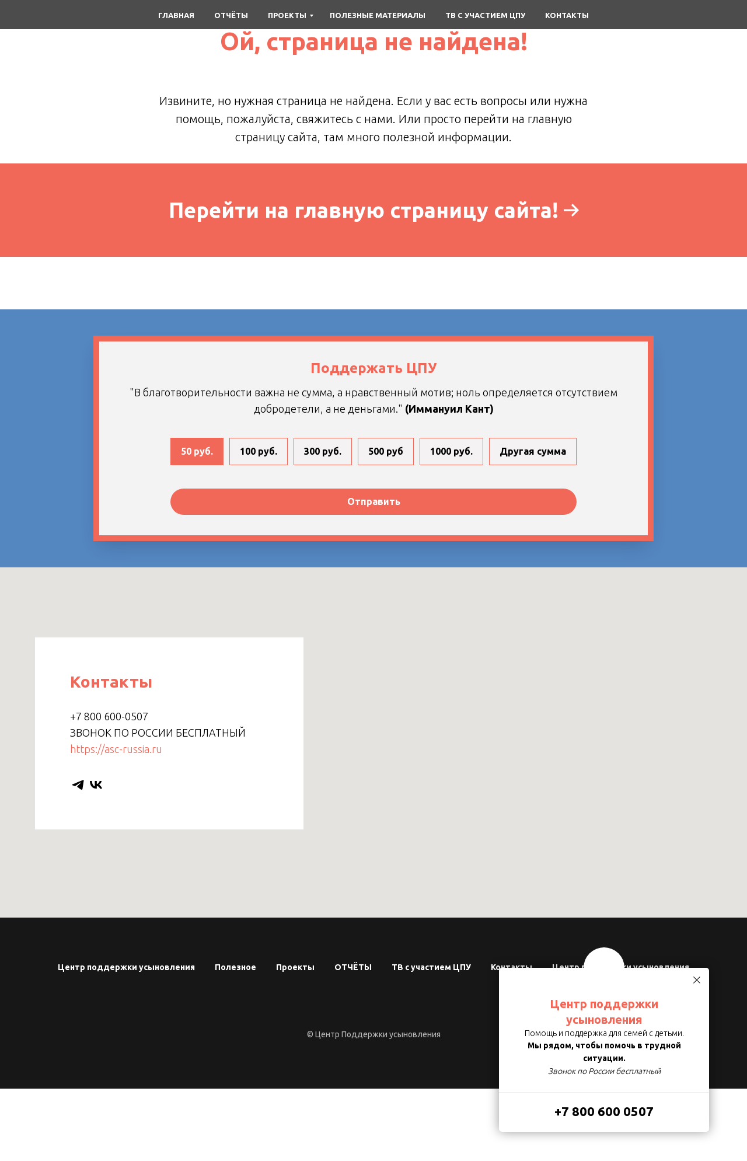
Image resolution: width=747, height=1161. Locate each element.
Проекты (287, 15)
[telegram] (78, 785)
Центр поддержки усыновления (126, 967)
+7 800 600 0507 (604, 1111)
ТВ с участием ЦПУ (485, 15)
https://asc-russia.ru (116, 749)
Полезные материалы (377, 15)
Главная (176, 15)
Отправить (373, 501)
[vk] (96, 785)
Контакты (567, 15)
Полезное (235, 967)
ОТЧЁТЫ (353, 967)
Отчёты (231, 15)
